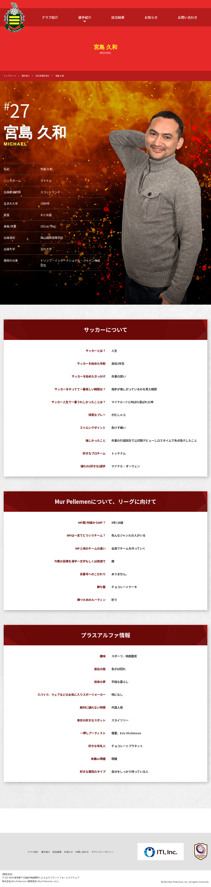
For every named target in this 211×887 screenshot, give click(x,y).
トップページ (10, 75)
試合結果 (117, 17)
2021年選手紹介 (42, 75)
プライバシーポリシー (102, 851)
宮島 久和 (59, 75)
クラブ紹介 (50, 17)
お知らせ (151, 17)
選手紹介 (84, 17)
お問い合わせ (187, 17)
